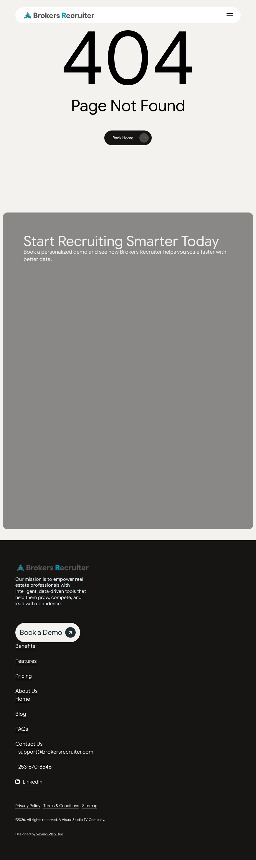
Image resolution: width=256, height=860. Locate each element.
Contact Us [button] (28, 744)
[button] (230, 15)
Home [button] (22, 699)
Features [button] (26, 661)
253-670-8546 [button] (35, 767)
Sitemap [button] (89, 805)
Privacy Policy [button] (27, 805)
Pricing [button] (23, 676)
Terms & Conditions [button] (61, 805)
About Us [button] (26, 691)
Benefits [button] (25, 646)
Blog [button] (20, 714)
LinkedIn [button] (32, 782)
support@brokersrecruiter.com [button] (55, 752)
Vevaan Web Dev (49, 834)
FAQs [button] (21, 729)
